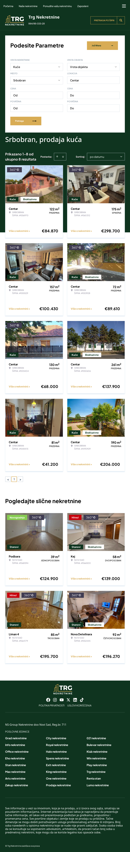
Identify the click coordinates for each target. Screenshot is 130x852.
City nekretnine (56, 737)
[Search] (121, 20)
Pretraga (26, 120)
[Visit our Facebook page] (48, 699)
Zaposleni (82, 6)
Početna (8, 6)
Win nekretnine (96, 757)
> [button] (20, 479)
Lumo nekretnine (98, 784)
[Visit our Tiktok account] (82, 699)
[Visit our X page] (68, 699)
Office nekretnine (17, 751)
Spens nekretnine (57, 757)
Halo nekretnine (56, 751)
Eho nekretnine (15, 757)
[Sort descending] (63, 156)
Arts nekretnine (15, 778)
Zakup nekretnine (16, 784)
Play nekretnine (97, 764)
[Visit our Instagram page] (55, 699)
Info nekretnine (15, 744)
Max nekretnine (15, 771)
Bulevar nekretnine (99, 744)
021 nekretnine (96, 737)
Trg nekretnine (96, 771)
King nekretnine (56, 771)
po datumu (97, 156)
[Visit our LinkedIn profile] (75, 699)
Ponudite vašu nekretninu (57, 6)
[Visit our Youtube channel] (62, 699)
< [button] (8, 479)
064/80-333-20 (36, 23)
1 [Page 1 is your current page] (14, 478)
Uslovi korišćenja (79, 704)
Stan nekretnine (15, 764)
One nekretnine (56, 778)
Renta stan (94, 778)
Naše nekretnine (28, 6)
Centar (74, 79)
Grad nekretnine (16, 737)
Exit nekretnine (56, 764)
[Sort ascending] (57, 156)
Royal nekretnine (57, 744)
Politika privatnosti (52, 704)
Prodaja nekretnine (58, 784)
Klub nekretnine (97, 751)
